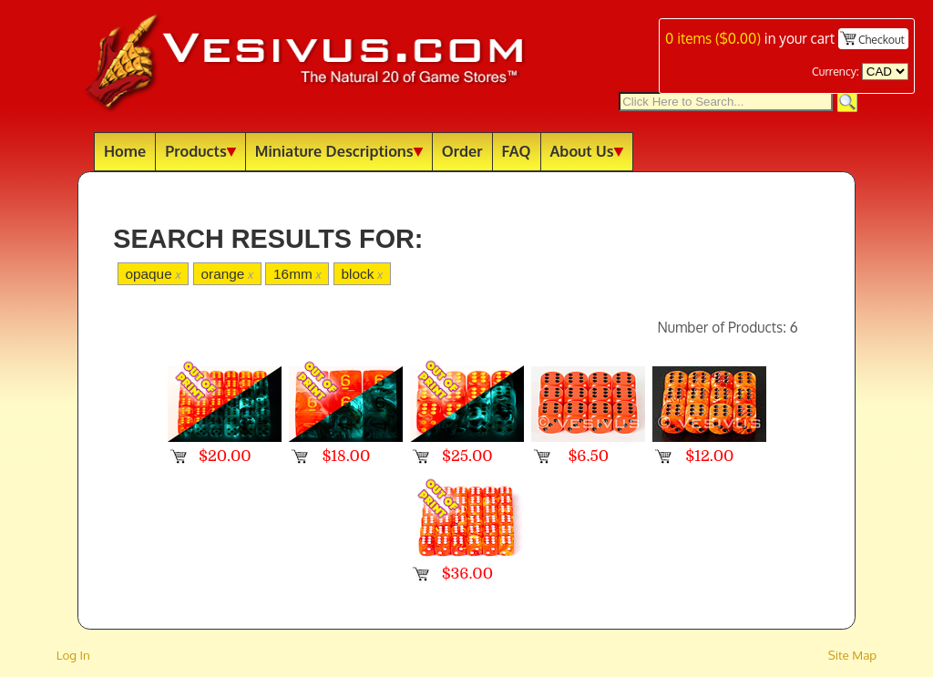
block (362, 274)
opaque (152, 274)
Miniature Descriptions (339, 150)
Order (462, 150)
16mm (297, 274)
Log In (73, 654)
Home (125, 150)
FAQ (516, 150)
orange (226, 274)
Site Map (852, 654)
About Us (586, 150)
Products (200, 150)
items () (713, 38)
